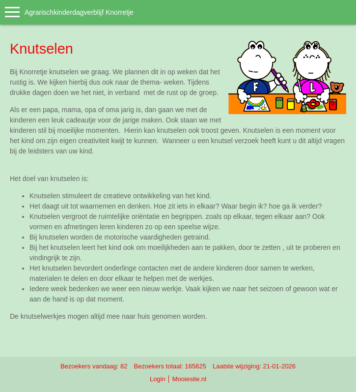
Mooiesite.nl (189, 379)
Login (157, 379)
